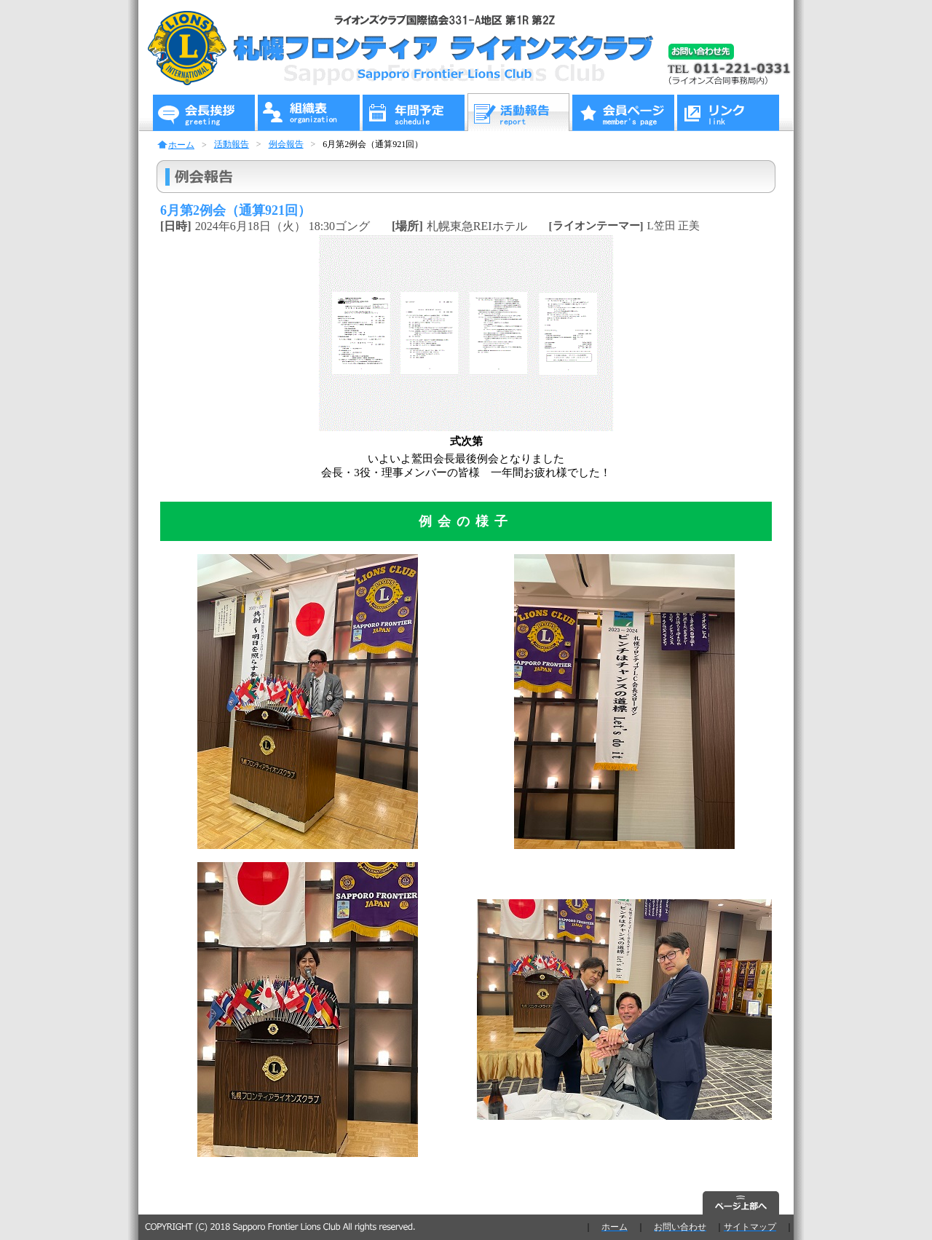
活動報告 (231, 144)
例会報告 (286, 144)
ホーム (181, 145)
